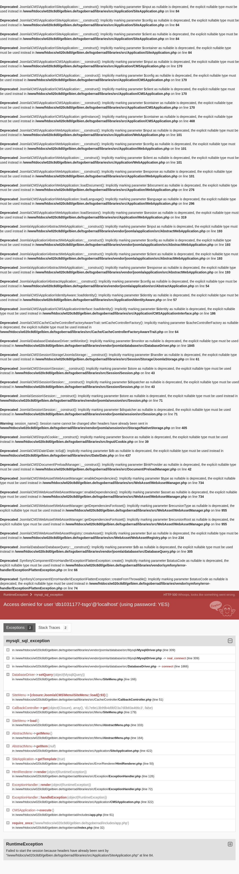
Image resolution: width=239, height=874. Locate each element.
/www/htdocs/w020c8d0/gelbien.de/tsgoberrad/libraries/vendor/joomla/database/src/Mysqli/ (89, 650)
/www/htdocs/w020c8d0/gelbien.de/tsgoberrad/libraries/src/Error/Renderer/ (79, 763)
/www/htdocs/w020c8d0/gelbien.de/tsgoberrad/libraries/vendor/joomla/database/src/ (86, 666)
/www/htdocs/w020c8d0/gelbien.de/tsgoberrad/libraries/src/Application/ (77, 750)
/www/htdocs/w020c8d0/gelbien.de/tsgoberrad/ (54, 827)
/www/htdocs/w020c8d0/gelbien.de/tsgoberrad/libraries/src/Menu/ (69, 679)
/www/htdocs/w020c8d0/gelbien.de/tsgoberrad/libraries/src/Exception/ (78, 776)
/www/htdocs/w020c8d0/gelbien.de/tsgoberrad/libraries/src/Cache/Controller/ (83, 699)
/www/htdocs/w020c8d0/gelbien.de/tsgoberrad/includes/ (59, 815)
